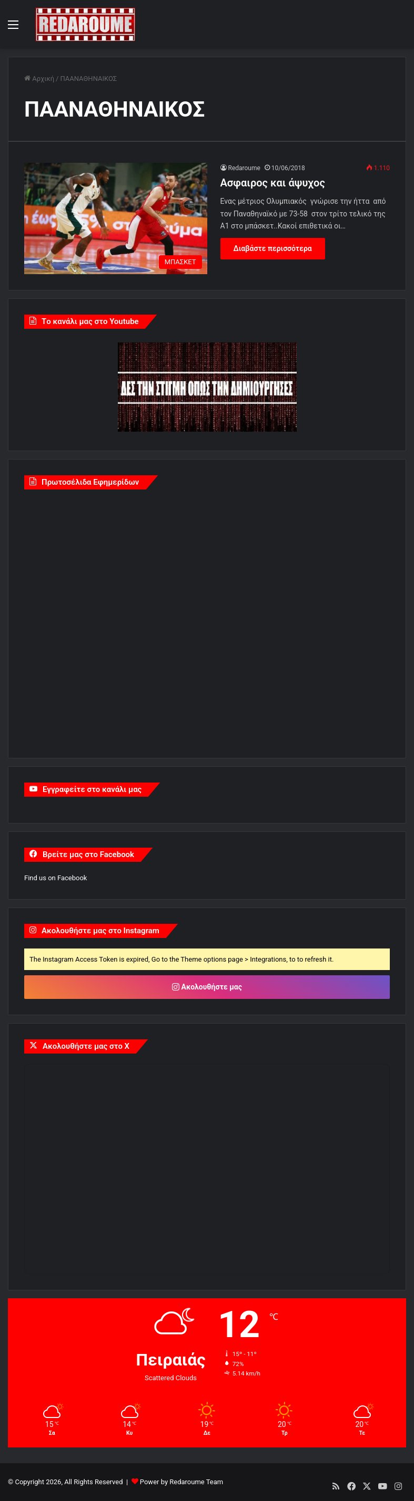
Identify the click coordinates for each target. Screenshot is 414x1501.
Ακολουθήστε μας (207, 987)
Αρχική (39, 78)
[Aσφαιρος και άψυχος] (115, 218)
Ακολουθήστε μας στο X (86, 1046)
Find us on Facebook (55, 878)
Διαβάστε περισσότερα (273, 248)
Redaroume (244, 168)
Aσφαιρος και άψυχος (272, 182)
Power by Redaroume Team (181, 1482)
